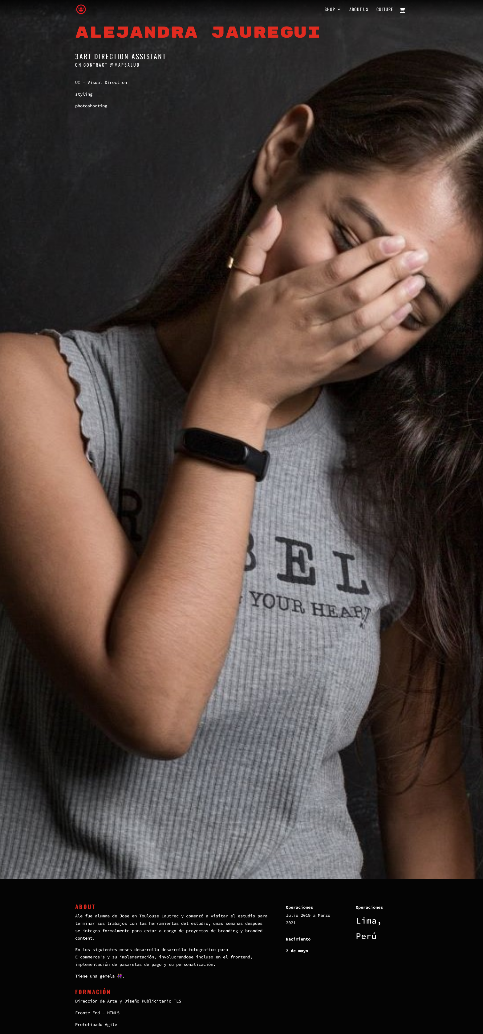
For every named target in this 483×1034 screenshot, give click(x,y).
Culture (384, 9)
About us (358, 9)
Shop (330, 9)
